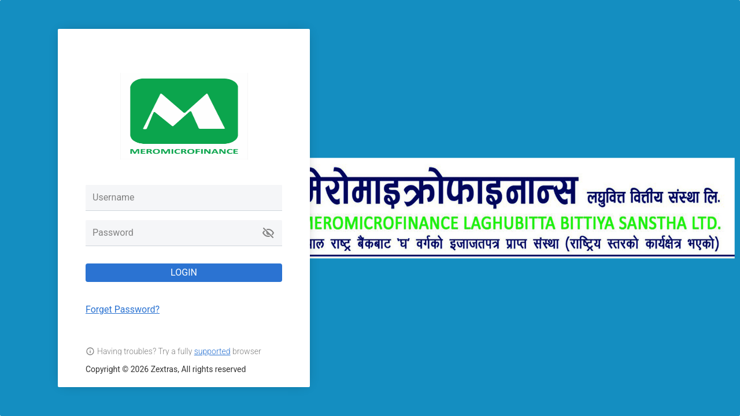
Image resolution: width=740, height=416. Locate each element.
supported (212, 351)
